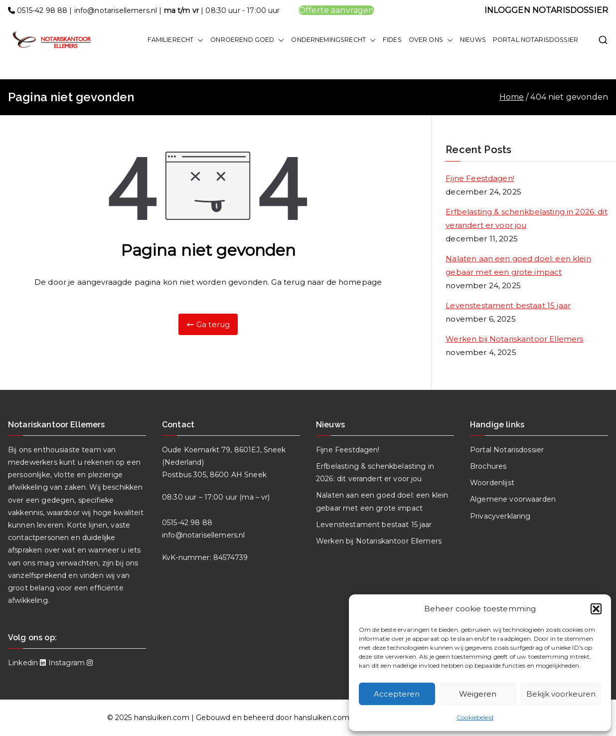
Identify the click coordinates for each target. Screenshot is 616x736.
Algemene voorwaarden (513, 499)
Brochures (488, 466)
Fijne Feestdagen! (480, 178)
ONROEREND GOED (247, 40)
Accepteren (397, 694)
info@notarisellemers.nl (115, 10)
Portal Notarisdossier (507, 449)
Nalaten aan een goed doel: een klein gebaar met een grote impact (518, 265)
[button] (596, 609)
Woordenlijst (492, 482)
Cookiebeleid (475, 717)
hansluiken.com (161, 717)
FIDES (392, 39)
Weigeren (477, 694)
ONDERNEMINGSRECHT (333, 40)
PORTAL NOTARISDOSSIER (535, 39)
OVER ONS (431, 40)
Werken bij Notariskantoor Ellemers (514, 339)
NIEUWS (473, 39)
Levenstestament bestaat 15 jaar (508, 305)
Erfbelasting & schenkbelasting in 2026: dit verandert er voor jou (526, 218)
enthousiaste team (67, 449)
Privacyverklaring (500, 516)
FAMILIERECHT (176, 40)
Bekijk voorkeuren (561, 694)
